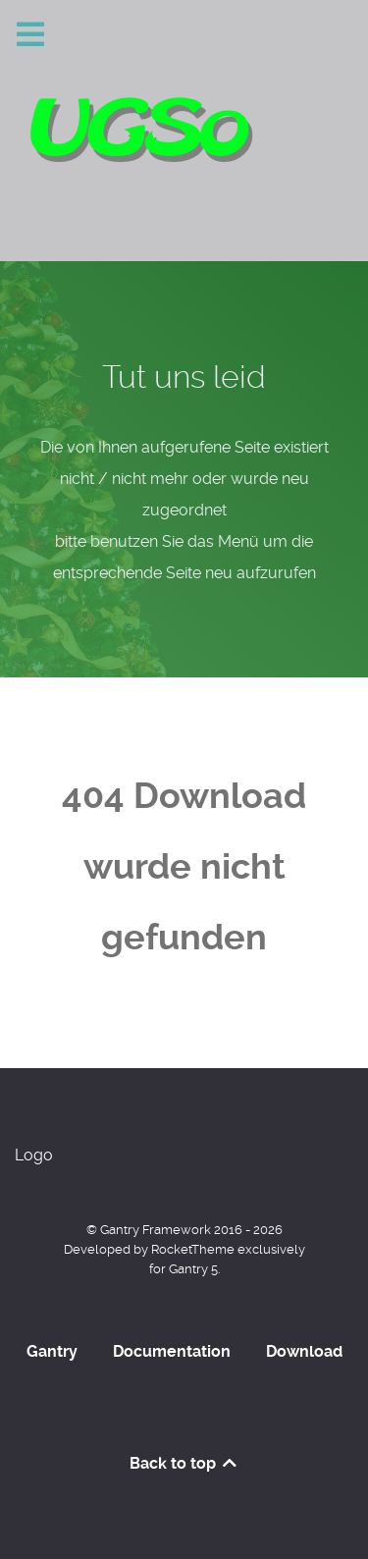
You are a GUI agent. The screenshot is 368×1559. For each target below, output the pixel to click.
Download (304, 1351)
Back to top (184, 1463)
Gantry (52, 1351)
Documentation (172, 1351)
